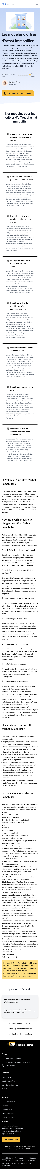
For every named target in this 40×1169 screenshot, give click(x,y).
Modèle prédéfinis (8, 1081)
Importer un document (10, 1085)
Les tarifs (5, 1106)
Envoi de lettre (7, 1077)
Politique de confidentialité (19, 1159)
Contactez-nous (8, 1117)
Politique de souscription (32, 1159)
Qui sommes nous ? (9, 1102)
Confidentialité (7, 1109)
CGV (3, 1159)
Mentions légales (8, 1113)
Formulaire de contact (13, 1059)
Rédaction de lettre (9, 1089)
